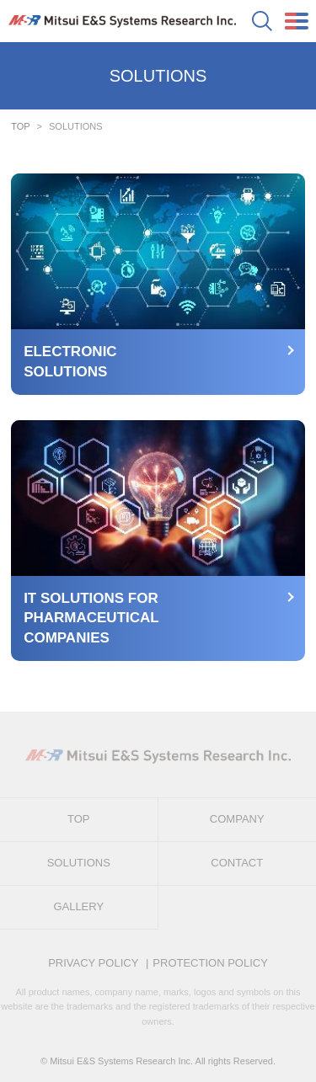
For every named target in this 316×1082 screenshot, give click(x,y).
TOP (20, 126)
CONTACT (237, 862)
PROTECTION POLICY (210, 963)
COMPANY (237, 819)
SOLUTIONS (78, 862)
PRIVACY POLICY (93, 963)
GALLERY (78, 906)
